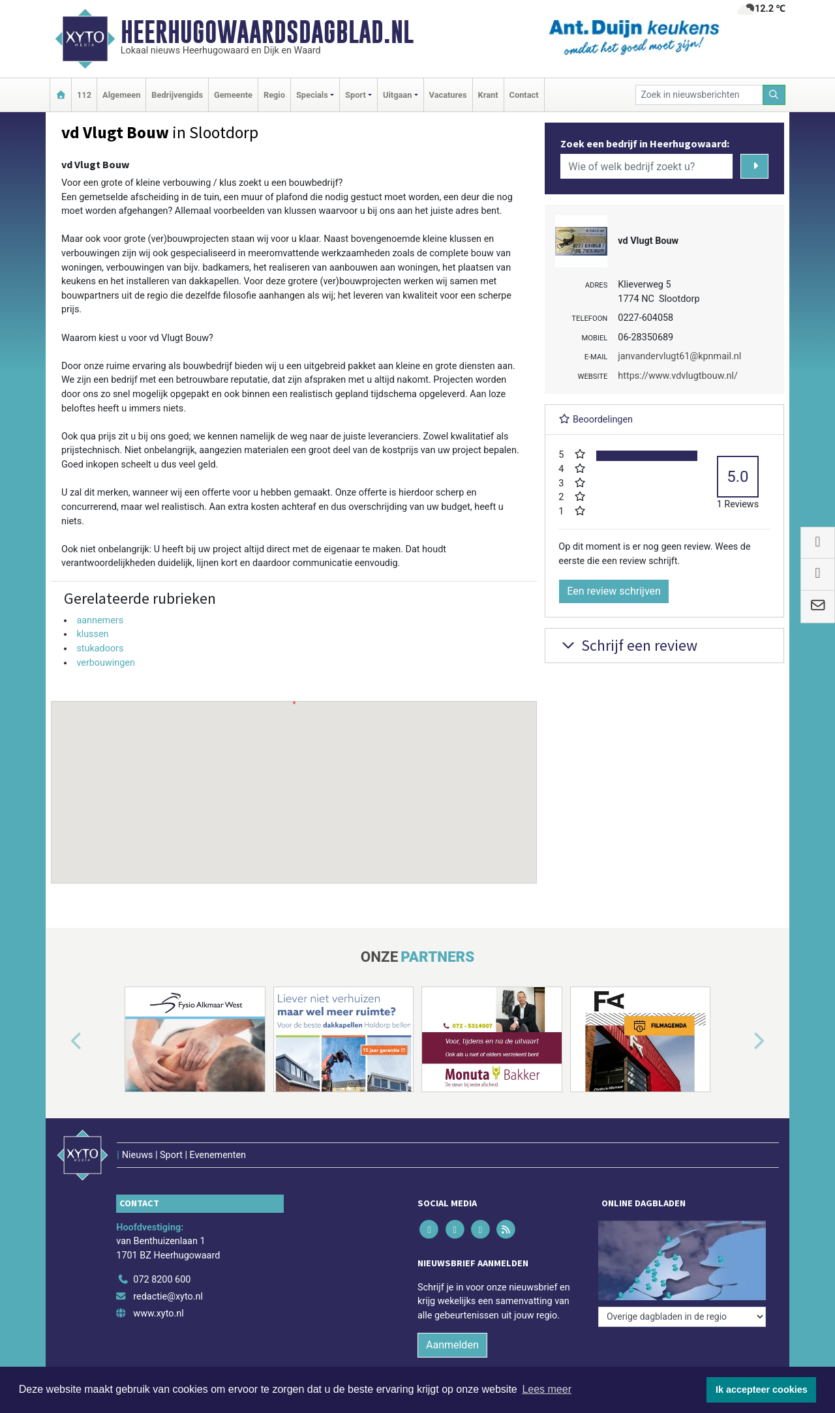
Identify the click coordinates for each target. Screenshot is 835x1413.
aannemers (99, 620)
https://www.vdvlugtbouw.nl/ (678, 375)
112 (84, 95)
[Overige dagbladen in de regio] (682, 1317)
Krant (488, 95)
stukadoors (99, 648)
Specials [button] (312, 95)
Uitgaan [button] (397, 95)
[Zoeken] (774, 95)
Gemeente (233, 95)
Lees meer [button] (546, 1389)
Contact (524, 95)
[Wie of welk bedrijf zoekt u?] (646, 166)
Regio (274, 95)
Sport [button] (355, 95)
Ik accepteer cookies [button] (762, 1389)
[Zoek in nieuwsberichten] (699, 95)
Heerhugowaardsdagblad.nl (267, 32)
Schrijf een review (627, 645)
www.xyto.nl (158, 1313)
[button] (294, 779)
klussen (92, 634)
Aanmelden (452, 1345)
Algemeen (121, 95)
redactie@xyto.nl (168, 1296)
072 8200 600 (161, 1279)
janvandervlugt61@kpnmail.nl (679, 356)
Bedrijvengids (177, 95)
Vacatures (448, 95)
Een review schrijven (614, 591)
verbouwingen (105, 662)
